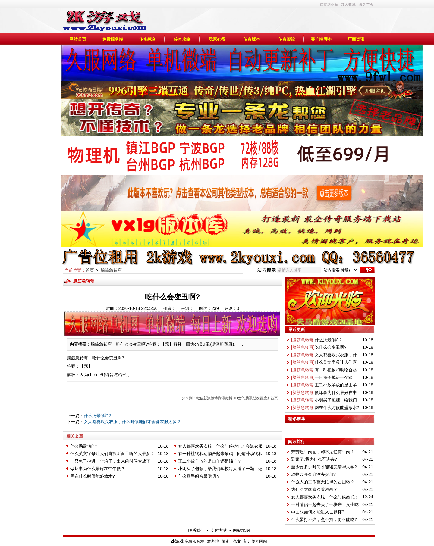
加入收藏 (348, 4)
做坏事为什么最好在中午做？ (97, 468)
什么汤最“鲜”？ (98, 415)
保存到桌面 (329, 4)
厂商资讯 (356, 39)
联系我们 (196, 530)
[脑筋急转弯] (303, 339)
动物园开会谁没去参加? (313, 474)
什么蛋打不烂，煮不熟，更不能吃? (324, 519)
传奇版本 (251, 39)
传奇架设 (286, 39)
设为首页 (366, 4)
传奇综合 (147, 39)
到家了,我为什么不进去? (314, 459)
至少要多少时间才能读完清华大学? (324, 466)
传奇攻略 (182, 39)
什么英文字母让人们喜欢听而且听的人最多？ (112, 453)
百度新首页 (269, 398)
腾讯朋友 (252, 398)
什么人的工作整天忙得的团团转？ (322, 481)
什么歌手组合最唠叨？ (199, 476)
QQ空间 (238, 398)
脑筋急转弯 (111, 270)
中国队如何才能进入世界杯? (317, 512)
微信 (199, 398)
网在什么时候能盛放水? (92, 476)
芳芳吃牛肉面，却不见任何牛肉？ (322, 451)
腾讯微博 (225, 398)
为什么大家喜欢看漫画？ (314, 489)
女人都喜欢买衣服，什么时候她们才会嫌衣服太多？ (132, 421)
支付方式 (218, 530)
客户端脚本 (321, 39)
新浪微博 (210, 398)
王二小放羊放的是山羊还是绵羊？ (209, 461)
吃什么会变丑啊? (331, 347)
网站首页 (77, 39)
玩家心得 (217, 39)
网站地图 (241, 530)
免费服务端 (112, 39)
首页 (90, 270)
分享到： (189, 398)
